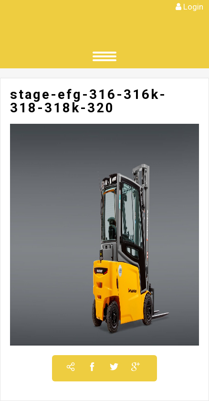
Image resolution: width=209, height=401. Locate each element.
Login (193, 6)
